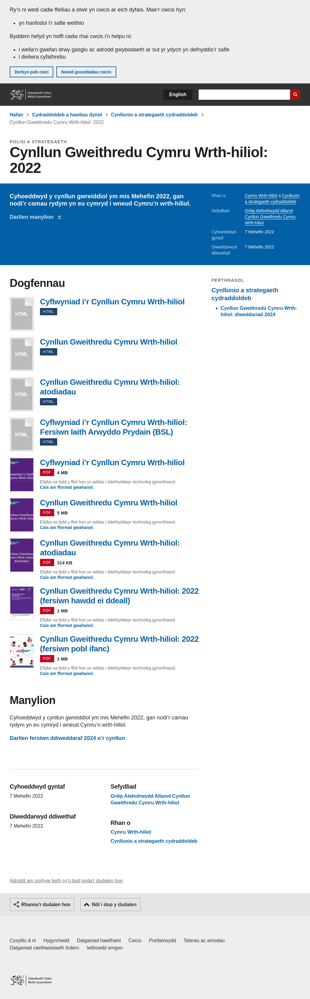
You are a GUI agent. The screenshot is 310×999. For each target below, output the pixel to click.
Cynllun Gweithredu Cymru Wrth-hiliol (22, 354)
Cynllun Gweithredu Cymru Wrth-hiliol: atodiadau (22, 394)
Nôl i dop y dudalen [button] (114, 904)
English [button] (177, 94)
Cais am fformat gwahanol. (67, 487)
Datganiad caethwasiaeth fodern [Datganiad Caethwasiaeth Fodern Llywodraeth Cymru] (44, 947)
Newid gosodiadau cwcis (86, 72)
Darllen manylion (33, 217)
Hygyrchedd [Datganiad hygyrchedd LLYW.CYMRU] (56, 940)
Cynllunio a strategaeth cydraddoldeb (154, 114)
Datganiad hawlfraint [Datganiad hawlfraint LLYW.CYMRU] (99, 940)
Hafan (16, 114)
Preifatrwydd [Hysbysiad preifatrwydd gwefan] (162, 940)
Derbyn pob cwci (31, 72)
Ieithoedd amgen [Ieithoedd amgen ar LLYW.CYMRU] (105, 947)
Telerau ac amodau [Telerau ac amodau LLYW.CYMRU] (204, 940)
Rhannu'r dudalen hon (45, 904)
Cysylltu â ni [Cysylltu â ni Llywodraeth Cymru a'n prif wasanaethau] (23, 940)
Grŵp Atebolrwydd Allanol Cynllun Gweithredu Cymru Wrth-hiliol (270, 216)
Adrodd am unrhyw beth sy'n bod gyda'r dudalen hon (66, 880)
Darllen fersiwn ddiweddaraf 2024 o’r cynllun (67, 738)
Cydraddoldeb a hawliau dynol (67, 114)
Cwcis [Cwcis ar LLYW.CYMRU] (135, 940)
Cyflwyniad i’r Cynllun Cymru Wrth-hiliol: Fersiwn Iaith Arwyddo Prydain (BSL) (22, 434)
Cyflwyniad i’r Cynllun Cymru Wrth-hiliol (22, 314)
